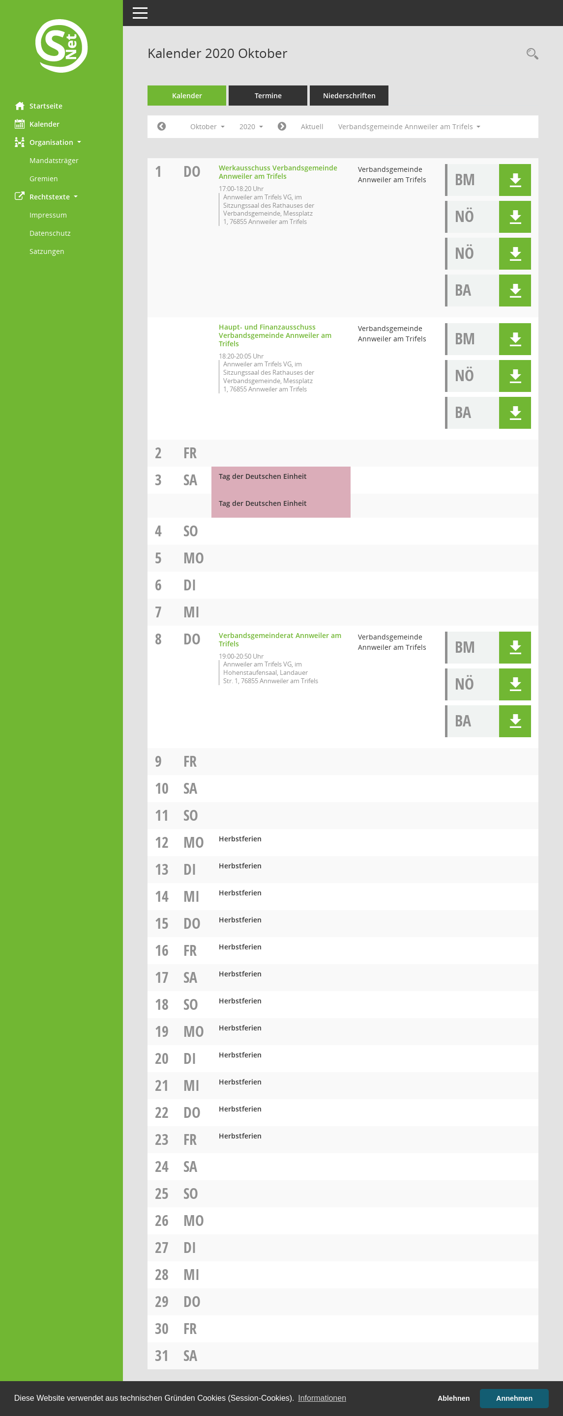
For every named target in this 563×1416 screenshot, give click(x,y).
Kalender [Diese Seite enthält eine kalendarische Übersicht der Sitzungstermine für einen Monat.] (37, 124)
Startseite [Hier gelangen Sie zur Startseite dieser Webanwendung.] (38, 106)
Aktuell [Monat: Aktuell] (312, 126)
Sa (190, 480)
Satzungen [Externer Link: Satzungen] (47, 251)
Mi (191, 612)
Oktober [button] (207, 126)
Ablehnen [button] (454, 1398)
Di (189, 585)
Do (192, 171)
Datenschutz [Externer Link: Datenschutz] (50, 233)
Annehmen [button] (514, 1398)
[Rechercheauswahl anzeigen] (530, 54)
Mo (193, 558)
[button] (61, 142)
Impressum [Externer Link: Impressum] (48, 215)
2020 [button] (251, 126)
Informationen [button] (322, 1398)
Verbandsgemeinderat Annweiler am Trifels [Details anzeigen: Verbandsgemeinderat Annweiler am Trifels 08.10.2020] (280, 639)
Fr (190, 453)
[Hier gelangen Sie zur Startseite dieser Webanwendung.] (61, 47)
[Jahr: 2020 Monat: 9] (161, 127)
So (190, 531)
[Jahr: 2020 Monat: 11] (282, 127)
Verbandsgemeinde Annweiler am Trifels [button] (409, 126)
